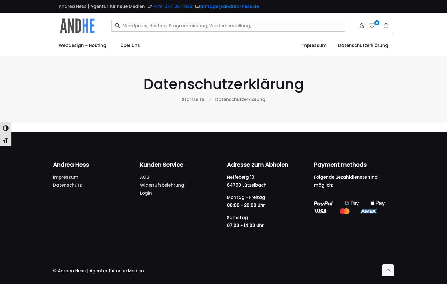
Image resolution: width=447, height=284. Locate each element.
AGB (144, 177)
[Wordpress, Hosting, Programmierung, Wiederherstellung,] (228, 26)
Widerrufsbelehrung (162, 185)
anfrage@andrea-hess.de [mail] (229, 6)
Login (146, 193)
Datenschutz (67, 185)
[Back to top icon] (388, 270)
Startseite (193, 99)
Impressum (65, 177)
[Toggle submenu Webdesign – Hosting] (393, 34)
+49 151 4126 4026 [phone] (172, 6)
